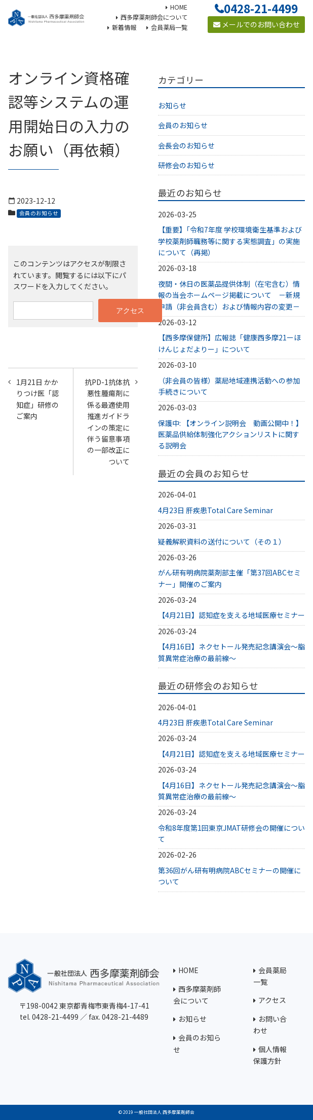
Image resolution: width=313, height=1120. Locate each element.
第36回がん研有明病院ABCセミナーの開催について (229, 875)
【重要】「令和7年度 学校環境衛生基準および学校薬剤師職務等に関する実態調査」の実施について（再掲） (230, 240)
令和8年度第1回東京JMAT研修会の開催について (231, 833)
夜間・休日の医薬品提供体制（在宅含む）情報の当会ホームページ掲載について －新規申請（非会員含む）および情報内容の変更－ (229, 295)
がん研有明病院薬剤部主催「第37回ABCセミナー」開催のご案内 (229, 578)
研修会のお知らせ (186, 165)
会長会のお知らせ (186, 145)
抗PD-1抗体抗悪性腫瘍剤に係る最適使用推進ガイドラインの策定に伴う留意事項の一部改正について (107, 422)
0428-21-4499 (261, 8)
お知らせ (172, 105)
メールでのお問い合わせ (256, 24)
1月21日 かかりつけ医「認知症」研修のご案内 (37, 399)
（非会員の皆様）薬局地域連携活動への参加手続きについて (229, 386)
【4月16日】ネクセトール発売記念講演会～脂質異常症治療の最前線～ (231, 652)
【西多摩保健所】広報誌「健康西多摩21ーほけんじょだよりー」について (229, 343)
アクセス (272, 1000)
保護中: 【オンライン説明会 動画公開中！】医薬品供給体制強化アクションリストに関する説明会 (230, 434)
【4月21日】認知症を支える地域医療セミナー (231, 615)
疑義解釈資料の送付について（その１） (222, 541)
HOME (188, 970)
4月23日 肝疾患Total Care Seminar (215, 510)
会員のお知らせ (38, 213)
